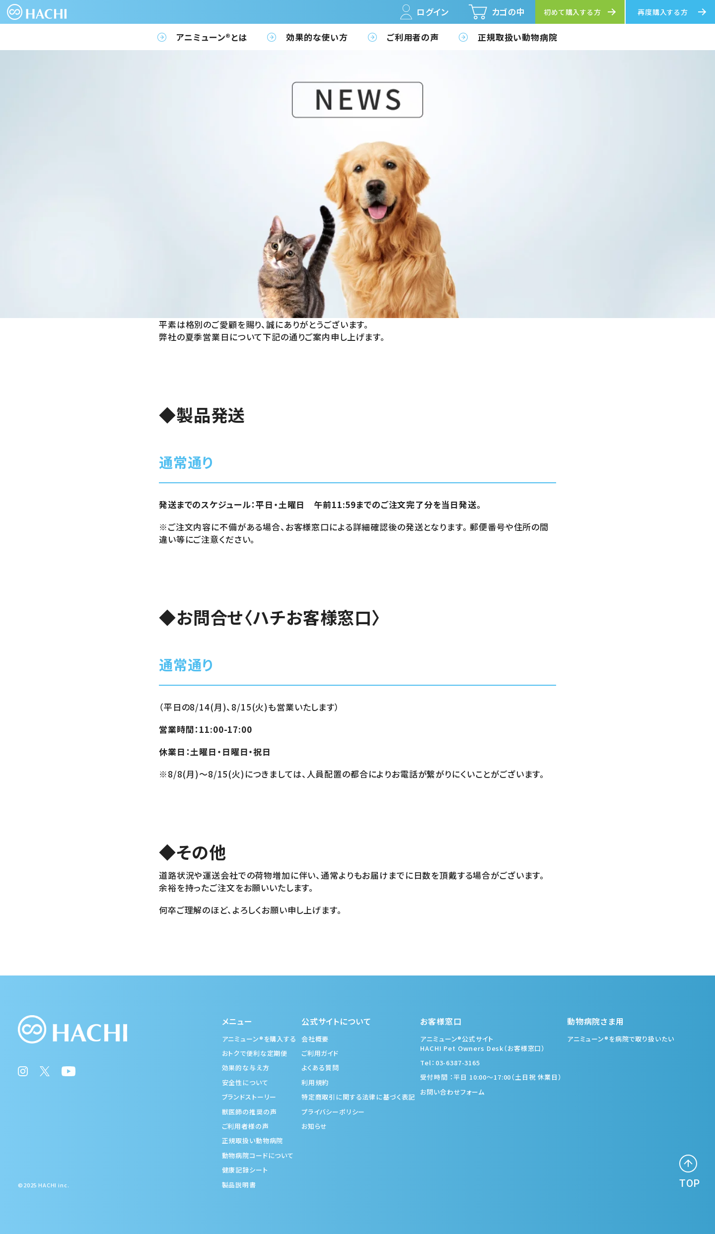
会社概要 (315, 1038)
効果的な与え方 (246, 1067)
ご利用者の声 (413, 37)
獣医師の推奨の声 (249, 1111)
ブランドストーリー (249, 1097)
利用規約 (315, 1082)
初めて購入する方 (572, 12)
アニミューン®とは (211, 37)
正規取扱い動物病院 (518, 37)
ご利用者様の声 (245, 1126)
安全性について (245, 1082)
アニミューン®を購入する (259, 1038)
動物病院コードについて (258, 1155)
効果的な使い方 (317, 37)
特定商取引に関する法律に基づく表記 (358, 1097)
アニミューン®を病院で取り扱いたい (620, 1038)
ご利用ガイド (320, 1053)
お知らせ (314, 1126)
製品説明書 (239, 1184)
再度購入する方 (663, 12)
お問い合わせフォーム (452, 1092)
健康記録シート (245, 1169)
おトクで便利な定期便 (255, 1053)
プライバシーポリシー (333, 1111)
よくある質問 (320, 1067)
